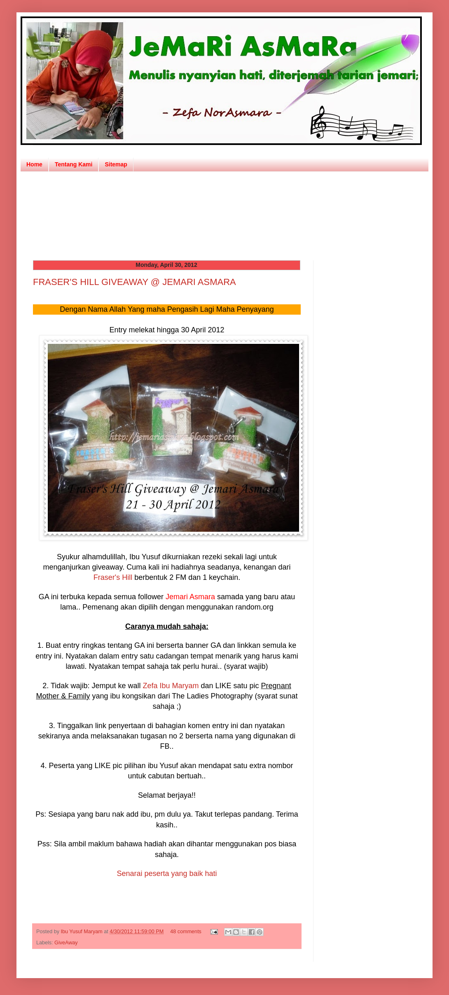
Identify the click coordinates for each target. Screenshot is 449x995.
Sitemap (116, 164)
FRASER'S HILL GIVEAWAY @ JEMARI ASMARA (134, 282)
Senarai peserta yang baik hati (167, 873)
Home (34, 164)
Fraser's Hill (113, 577)
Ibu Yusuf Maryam (82, 931)
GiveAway (65, 943)
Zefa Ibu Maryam (171, 686)
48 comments (185, 931)
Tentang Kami (74, 164)
